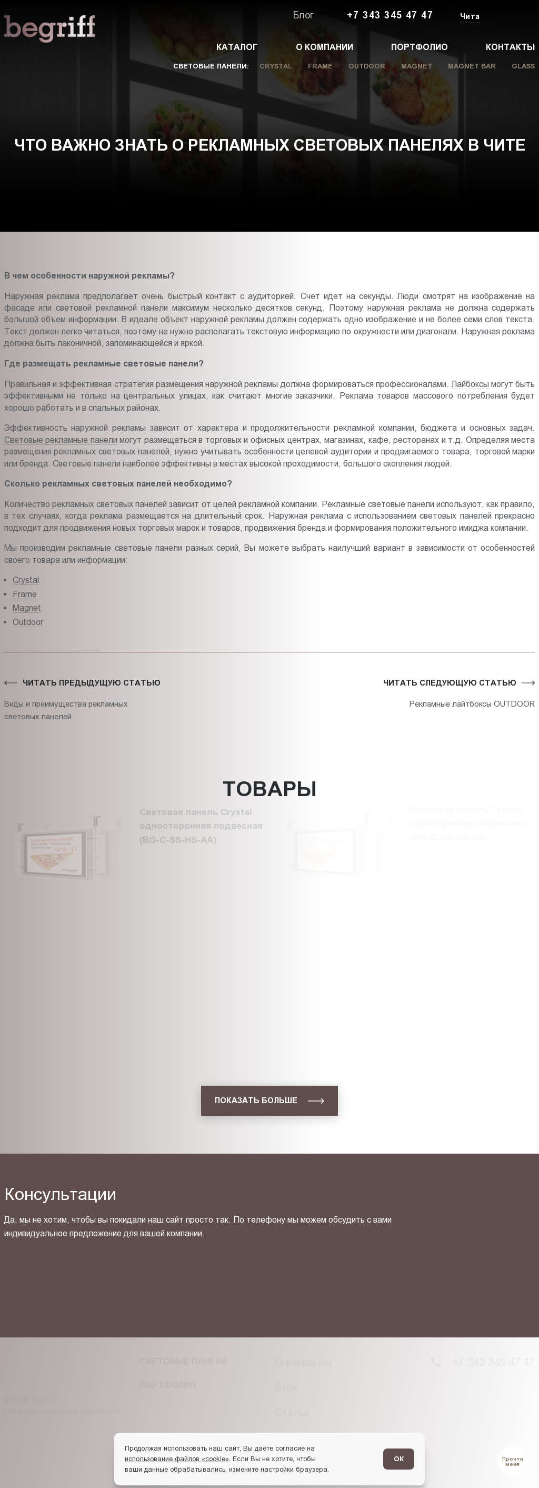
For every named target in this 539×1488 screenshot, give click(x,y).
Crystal (275, 66)
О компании (324, 47)
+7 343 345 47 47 (390, 15)
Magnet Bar (472, 66)
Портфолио (419, 47)
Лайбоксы (470, 384)
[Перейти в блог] (512, 1461)
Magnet (416, 66)
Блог (303, 15)
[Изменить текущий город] (469, 17)
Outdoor (366, 66)
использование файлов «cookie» (177, 1459)
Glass (523, 66)
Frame (320, 66)
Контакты (510, 47)
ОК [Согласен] (399, 1459)
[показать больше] (269, 1101)
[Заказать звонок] (510, 15)
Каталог (237, 47)
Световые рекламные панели (60, 439)
